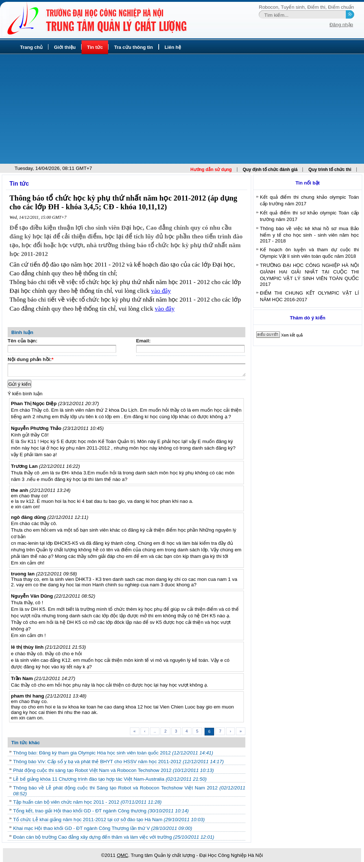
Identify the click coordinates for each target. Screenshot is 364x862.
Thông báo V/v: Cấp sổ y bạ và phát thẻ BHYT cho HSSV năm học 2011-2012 (118, 761)
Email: (143, 340)
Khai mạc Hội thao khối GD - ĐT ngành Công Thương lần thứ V (102, 828)
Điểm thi (316, 7)
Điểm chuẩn (341, 7)
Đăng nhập (341, 24)
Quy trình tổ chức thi (329, 169)
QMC (122, 855)
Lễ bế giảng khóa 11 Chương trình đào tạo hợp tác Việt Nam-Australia (110, 779)
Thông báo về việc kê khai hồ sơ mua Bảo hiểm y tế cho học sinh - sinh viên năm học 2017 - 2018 (309, 235)
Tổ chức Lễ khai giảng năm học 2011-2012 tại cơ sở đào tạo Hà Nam (109, 819)
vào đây (161, 290)
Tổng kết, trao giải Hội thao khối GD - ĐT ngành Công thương (101, 811)
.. (155, 731)
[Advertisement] (182, 109)
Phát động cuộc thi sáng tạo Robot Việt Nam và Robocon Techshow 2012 (113, 770)
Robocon (268, 7)
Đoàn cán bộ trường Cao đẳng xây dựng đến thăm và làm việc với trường (113, 837)
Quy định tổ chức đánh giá (270, 169)
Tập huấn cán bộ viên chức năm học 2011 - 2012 (87, 802)
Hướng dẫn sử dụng (211, 169)
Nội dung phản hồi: (31, 360)
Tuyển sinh (293, 7)
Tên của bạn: (22, 340)
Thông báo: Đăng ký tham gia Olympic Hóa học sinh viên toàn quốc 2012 (113, 753)
